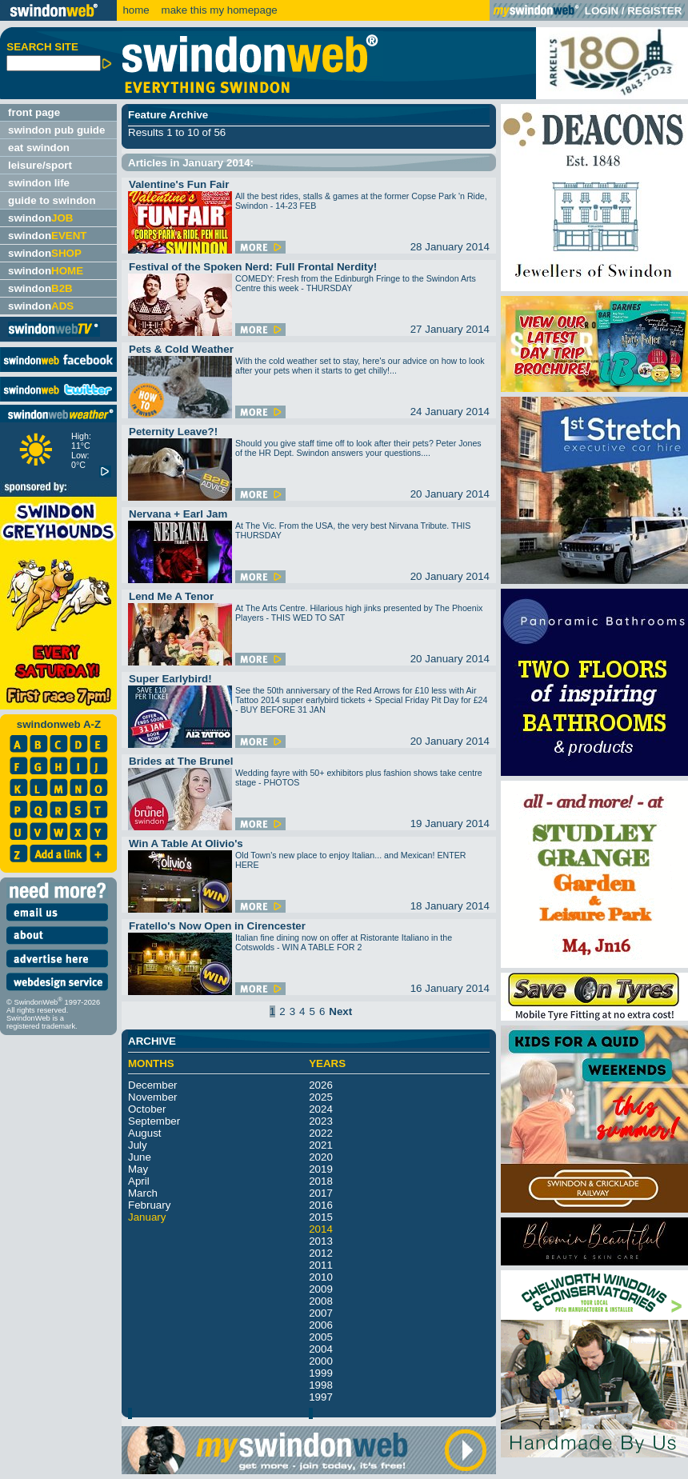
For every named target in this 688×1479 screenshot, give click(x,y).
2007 (321, 1313)
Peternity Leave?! (173, 432)
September (154, 1121)
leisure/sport (40, 165)
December (152, 1085)
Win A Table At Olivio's (186, 843)
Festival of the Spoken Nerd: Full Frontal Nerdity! (253, 267)
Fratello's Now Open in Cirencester (217, 926)
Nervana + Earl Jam (178, 514)
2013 (321, 1241)
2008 (321, 1301)
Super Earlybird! (170, 679)
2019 (321, 1169)
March (143, 1193)
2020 (321, 1157)
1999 (321, 1373)
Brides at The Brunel (181, 761)
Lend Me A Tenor (171, 596)
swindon (40, 218)
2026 (321, 1085)
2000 (321, 1361)
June (139, 1157)
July (137, 1145)
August (145, 1133)
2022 (321, 1133)
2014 (321, 1229)
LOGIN (601, 11)
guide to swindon (52, 200)
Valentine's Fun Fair (179, 184)
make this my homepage (218, 10)
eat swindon (39, 148)
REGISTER (654, 11)
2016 (321, 1205)
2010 (321, 1277)
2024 (321, 1109)
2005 (321, 1337)
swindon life (39, 183)
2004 (321, 1349)
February (149, 1205)
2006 (321, 1325)
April (139, 1181)
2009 (321, 1289)
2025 (321, 1097)
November (152, 1097)
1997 (321, 1397)
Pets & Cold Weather (181, 349)
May (138, 1169)
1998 (321, 1385)
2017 (321, 1193)
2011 (321, 1265)
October (147, 1109)
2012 (321, 1253)
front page (34, 112)
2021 (321, 1145)
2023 (321, 1121)
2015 (321, 1217)
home (135, 10)
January (147, 1217)
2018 (321, 1181)
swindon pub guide (56, 130)
